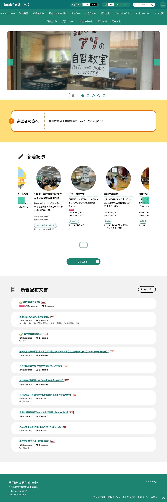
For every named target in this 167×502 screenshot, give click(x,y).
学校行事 (75, 13)
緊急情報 (102, 21)
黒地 (93, 4)
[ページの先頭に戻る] (163, 498)
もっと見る (82, 261)
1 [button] (82, 95)
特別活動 (105, 13)
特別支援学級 (122, 225)
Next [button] (157, 62)
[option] (83, 60)
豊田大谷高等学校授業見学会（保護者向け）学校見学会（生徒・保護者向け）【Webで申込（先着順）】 (64, 351)
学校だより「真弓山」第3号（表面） (34, 316)
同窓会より (51, 21)
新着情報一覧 (86, 21)
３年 (77, 225)
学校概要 (23, 13)
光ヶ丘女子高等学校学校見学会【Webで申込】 (40, 426)
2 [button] (88, 95)
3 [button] (93, 95)
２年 (73, 225)
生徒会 (81, 225)
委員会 (115, 228)
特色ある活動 (68, 323)
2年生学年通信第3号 (32, 334)
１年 (38, 229)
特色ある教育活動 (57, 13)
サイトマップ (153, 481)
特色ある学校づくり (48, 229)
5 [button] (104, 95)
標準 (111, 4)
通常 (79, 4)
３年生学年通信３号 (31, 302)
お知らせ (26, 401)
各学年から (90, 13)
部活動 (59, 323)
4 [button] (98, 95)
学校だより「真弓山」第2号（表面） (34, 441)
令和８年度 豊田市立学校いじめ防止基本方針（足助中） (45, 394)
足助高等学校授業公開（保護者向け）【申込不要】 (41, 380)
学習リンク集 (68, 21)
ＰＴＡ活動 (159, 13)
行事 (120, 228)
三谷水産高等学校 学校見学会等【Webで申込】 (41, 365)
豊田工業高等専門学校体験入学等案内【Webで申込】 (43, 412)
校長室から (38, 13)
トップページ (9, 13)
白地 (86, 4)
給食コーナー (142, 13)
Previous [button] (10, 62)
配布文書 (116, 21)
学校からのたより (123, 13)
